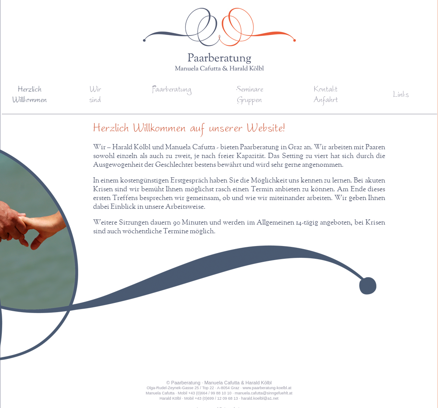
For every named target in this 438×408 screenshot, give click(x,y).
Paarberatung (171, 90)
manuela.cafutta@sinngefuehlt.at (263, 393)
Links (401, 95)
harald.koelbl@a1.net (259, 398)
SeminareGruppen (249, 95)
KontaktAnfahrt (325, 95)
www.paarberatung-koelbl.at (267, 388)
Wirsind (95, 95)
